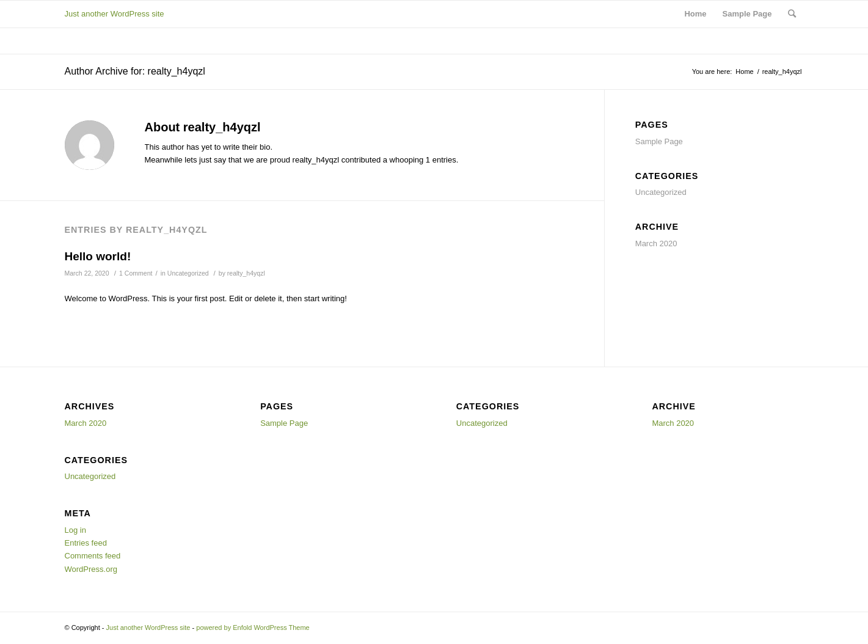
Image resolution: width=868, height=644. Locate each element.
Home (695, 13)
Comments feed (93, 555)
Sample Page (747, 13)
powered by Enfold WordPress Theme (252, 627)
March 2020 (656, 243)
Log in (75, 530)
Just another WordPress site (114, 13)
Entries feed (86, 542)
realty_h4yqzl (246, 273)
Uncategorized (188, 273)
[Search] (792, 14)
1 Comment (135, 273)
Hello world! (98, 256)
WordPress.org (91, 569)
